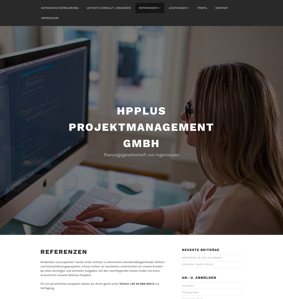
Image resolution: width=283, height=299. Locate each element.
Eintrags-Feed (190, 292)
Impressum (49, 18)
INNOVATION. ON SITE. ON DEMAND (202, 257)
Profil (202, 8)
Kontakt (221, 8)
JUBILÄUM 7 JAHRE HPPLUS (197, 264)
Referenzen (148, 8)
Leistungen (177, 8)
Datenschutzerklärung (60, 8)
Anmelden (188, 285)
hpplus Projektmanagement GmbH (141, 127)
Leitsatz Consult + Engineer (109, 8)
